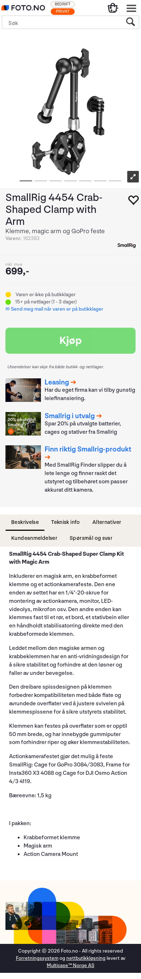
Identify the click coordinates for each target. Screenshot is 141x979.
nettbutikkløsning (85, 958)
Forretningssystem (37, 958)
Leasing (57, 382)
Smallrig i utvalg (70, 416)
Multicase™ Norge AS (70, 965)
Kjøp (70, 340)
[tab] (25, 522)
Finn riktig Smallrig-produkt (88, 449)
